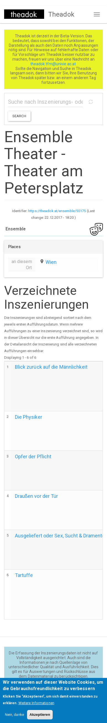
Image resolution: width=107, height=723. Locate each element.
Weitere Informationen (36, 706)
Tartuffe (24, 575)
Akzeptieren (40, 718)
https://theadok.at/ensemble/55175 (57, 211)
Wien (51, 262)
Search (19, 116)
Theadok (61, 14)
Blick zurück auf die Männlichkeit (51, 367)
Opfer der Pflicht (33, 456)
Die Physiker (28, 417)
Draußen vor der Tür (36, 496)
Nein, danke (14, 718)
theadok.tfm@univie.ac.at (53, 64)
